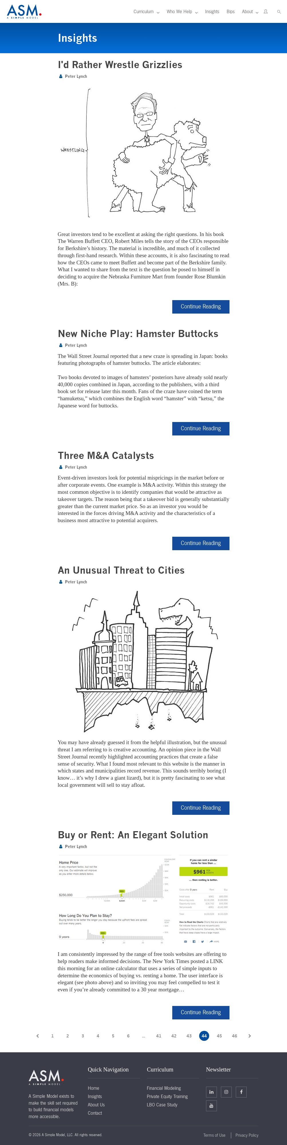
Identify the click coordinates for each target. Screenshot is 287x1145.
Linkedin (211, 1091)
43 (189, 1035)
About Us (96, 1104)
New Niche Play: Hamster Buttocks (138, 333)
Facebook (241, 1091)
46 (234, 1035)
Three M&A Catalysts (106, 455)
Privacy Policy (246, 1135)
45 (219, 1035)
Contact (95, 1113)
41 (158, 1035)
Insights (212, 11)
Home (93, 1088)
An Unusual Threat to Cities (121, 570)
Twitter (226, 1091)
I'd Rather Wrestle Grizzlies (120, 64)
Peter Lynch (76, 76)
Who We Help (179, 11)
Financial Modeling (164, 1088)
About (247, 11)
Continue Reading (201, 306)
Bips (231, 11)
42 (174, 1035)
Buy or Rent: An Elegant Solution (133, 834)
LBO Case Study (162, 1104)
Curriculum (144, 11)
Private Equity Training (167, 1096)
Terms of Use (214, 1135)
